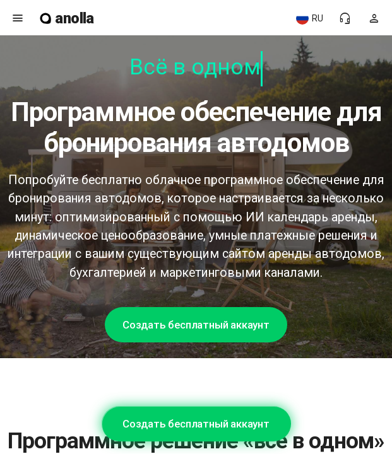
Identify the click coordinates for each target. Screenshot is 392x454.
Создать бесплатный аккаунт (196, 324)
